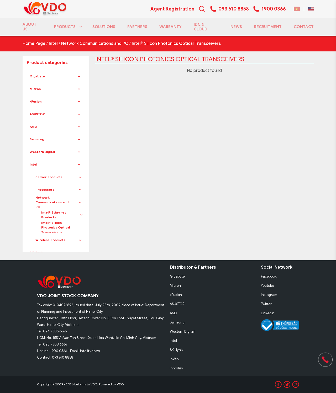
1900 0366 (273, 9)
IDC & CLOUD (200, 26)
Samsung (37, 139)
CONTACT (304, 26)
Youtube (267, 285)
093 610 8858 (233, 9)
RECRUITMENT (268, 26)
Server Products (48, 177)
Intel (53, 43)
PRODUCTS (67, 26)
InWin (174, 359)
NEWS (236, 26)
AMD (33, 127)
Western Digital (42, 152)
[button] (79, 76)
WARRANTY (170, 26)
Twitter (266, 304)
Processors (44, 190)
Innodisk (176, 368)
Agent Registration (172, 9)
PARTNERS (137, 26)
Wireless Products (50, 240)
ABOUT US (29, 26)
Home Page (34, 43)
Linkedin (267, 313)
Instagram (269, 295)
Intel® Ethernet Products (53, 214)
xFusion (35, 101)
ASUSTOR (37, 114)
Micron (35, 89)
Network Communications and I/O (94, 43)
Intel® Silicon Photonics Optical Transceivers (176, 43)
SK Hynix (176, 350)
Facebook (269, 276)
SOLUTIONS (103, 26)
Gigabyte (37, 76)
